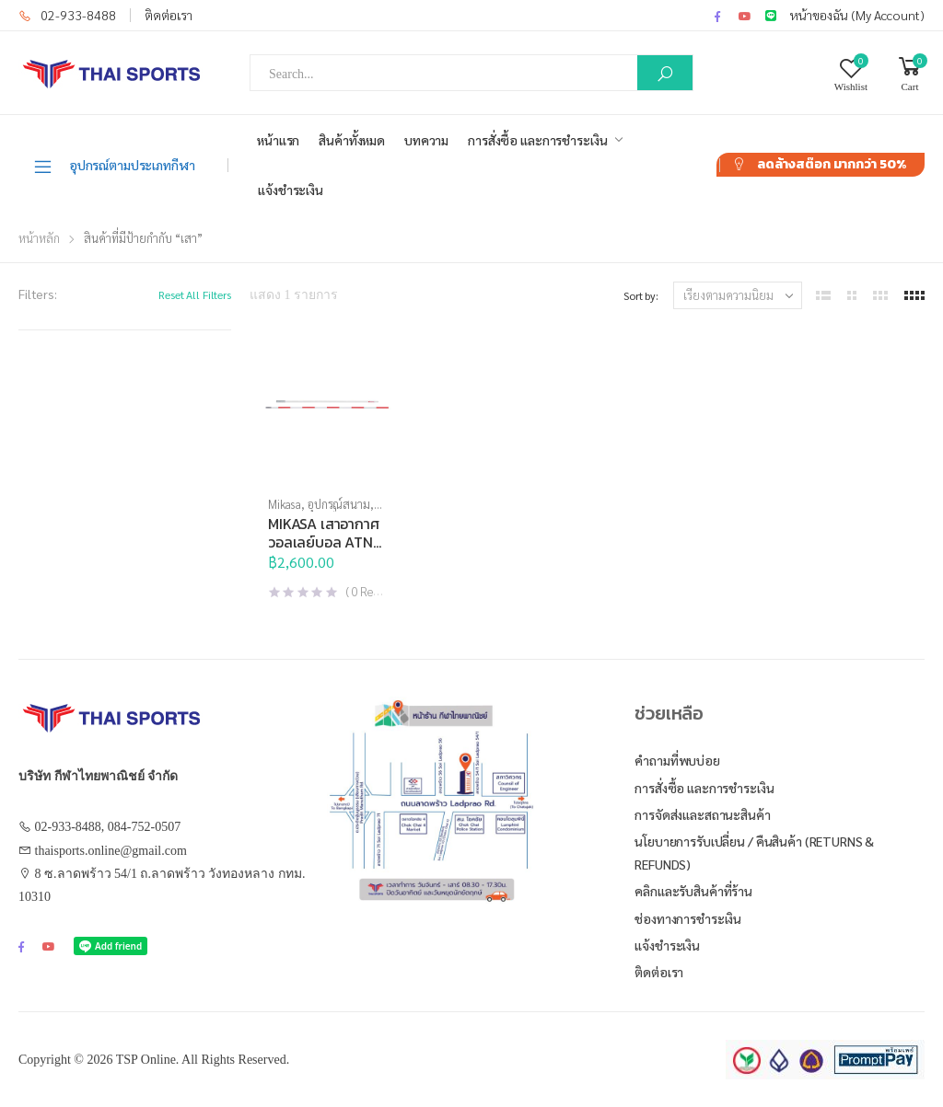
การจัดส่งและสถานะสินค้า (702, 814)
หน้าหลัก (39, 238)
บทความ (426, 140)
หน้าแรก (278, 140)
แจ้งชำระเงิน (290, 189)
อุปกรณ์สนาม (339, 504)
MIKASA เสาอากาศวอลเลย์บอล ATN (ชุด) (323, 542)
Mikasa (284, 504)
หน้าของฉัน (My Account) (857, 14)
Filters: (37, 293)
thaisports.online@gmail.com (111, 851)
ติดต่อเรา (168, 14)
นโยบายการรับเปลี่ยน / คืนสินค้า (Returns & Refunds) (754, 852)
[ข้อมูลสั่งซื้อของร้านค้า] (737, 295)
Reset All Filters (194, 294)
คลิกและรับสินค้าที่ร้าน (693, 890)
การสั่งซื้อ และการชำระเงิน (537, 140)
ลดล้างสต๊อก (831, 164)
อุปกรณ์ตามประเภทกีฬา (113, 166)
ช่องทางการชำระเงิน (687, 918)
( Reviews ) (375, 591)
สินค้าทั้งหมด (352, 140)
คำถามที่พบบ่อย (677, 760)
